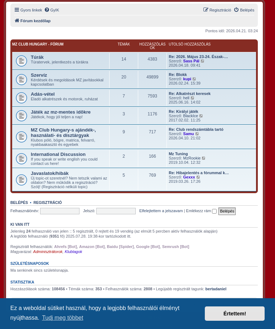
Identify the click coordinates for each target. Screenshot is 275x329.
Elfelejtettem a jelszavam (161, 211)
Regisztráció (47, 202)
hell (186, 98)
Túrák (37, 57)
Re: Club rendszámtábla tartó (196, 129)
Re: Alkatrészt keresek (190, 93)
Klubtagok (73, 251)
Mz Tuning (178, 154)
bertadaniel (216, 289)
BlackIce (190, 116)
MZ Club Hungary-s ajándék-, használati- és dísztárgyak (63, 132)
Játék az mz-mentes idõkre (61, 112)
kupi (187, 79)
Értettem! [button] (234, 313)
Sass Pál (191, 61)
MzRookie (192, 158)
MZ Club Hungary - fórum (37, 44)
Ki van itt (19, 224)
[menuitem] (51, 10)
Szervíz (39, 75)
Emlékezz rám (201, 211)
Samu (188, 134)
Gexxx (189, 177)
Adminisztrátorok (48, 251)
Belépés (19, 202)
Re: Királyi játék (183, 111)
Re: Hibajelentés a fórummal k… (199, 173)
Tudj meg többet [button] (62, 318)
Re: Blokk (178, 74)
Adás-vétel (43, 94)
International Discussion (58, 154)
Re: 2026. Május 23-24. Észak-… (198, 56)
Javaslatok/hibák (50, 173)
